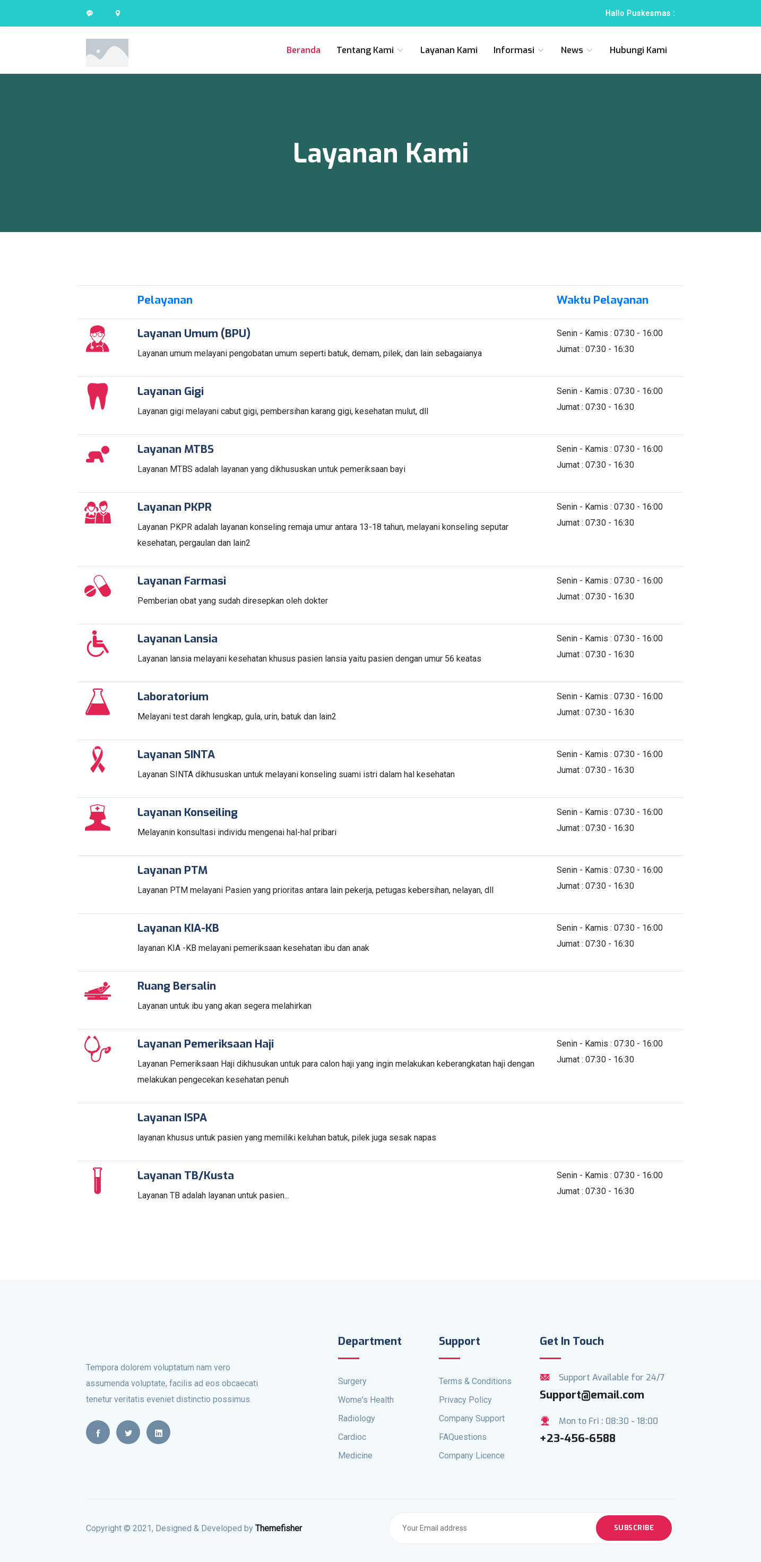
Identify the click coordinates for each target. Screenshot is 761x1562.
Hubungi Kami (638, 50)
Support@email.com (592, 1394)
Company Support (472, 1418)
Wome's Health (366, 1400)
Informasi (519, 50)
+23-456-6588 (578, 1438)
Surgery (352, 1381)
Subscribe (634, 1527)
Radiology (356, 1418)
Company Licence (472, 1456)
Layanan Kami (449, 50)
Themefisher (278, 1528)
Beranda (304, 50)
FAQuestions (463, 1437)
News (577, 50)
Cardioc (352, 1437)
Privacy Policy (465, 1400)
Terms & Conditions (475, 1381)
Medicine (355, 1456)
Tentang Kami (370, 50)
